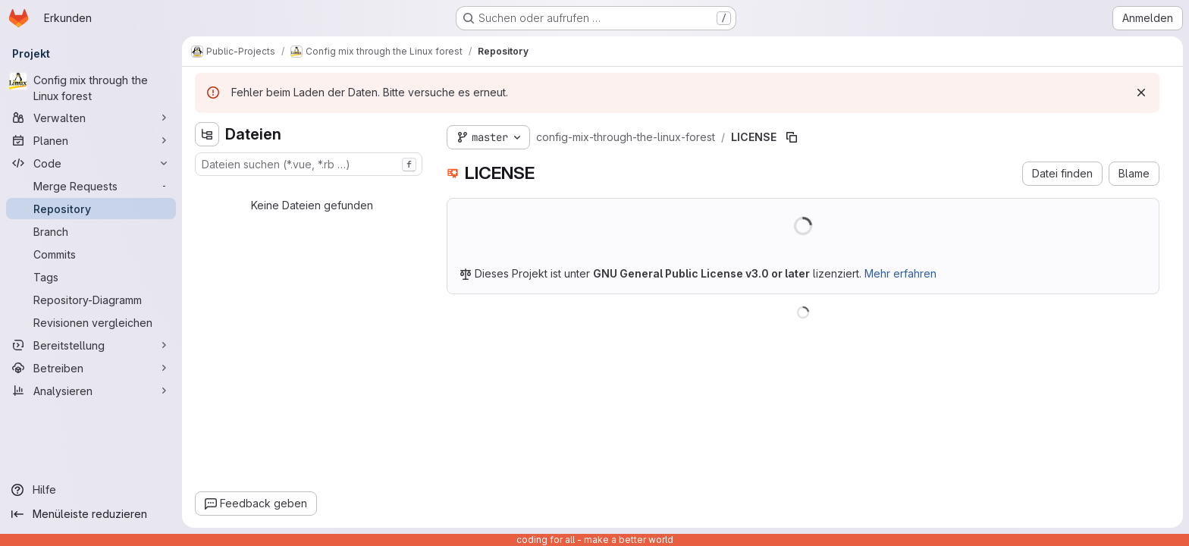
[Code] (91, 163)
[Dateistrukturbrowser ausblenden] (207, 134)
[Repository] (91, 208)
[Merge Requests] (91, 185)
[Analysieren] (91, 390)
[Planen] (91, 140)
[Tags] (91, 276)
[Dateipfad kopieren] (792, 137)
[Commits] (91, 254)
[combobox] (308, 164)
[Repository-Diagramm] (91, 299)
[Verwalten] (91, 117)
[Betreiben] (91, 367)
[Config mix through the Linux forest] (91, 88)
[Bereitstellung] (91, 345)
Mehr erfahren (900, 273)
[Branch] (91, 231)
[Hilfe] (91, 489)
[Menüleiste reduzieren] (91, 514)
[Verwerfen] (1141, 92)
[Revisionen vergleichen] (91, 322)
